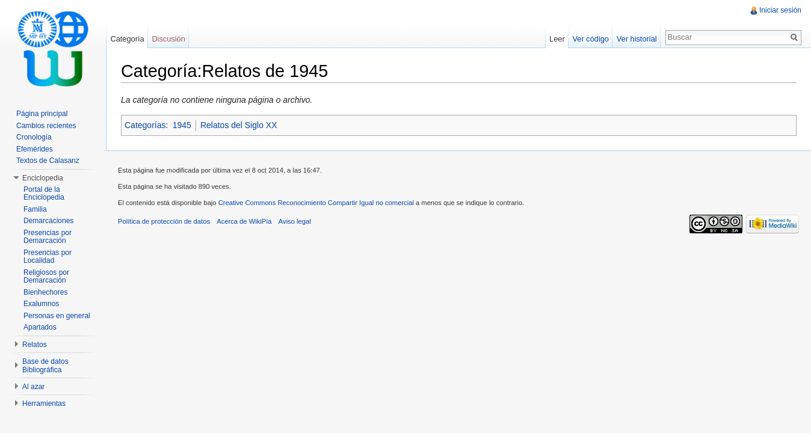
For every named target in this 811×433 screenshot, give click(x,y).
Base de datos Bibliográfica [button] (45, 365)
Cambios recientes (46, 125)
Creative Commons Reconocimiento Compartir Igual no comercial (316, 202)
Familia (35, 209)
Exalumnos (41, 303)
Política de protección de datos (164, 221)
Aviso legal (295, 221)
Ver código (590, 38)
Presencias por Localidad (47, 256)
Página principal (41, 113)
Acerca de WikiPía (244, 221)
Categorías (145, 125)
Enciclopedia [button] (42, 178)
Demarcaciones (48, 220)
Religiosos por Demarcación (46, 276)
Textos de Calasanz (47, 160)
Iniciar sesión (780, 10)
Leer (557, 38)
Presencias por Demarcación (47, 237)
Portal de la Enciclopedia (43, 193)
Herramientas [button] (44, 403)
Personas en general (56, 316)
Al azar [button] (33, 386)
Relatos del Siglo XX (238, 125)
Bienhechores (45, 292)
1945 (182, 125)
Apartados (40, 327)
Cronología (34, 137)
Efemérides (34, 149)
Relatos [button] (34, 344)
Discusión (168, 38)
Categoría (127, 38)
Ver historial (637, 38)
